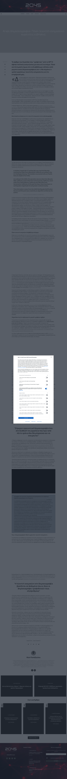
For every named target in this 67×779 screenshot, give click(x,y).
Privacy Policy (39, 421)
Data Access (33, 421)
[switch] (46, 377)
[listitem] (33, 375)
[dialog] (33, 389)
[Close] (52, 357)
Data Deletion (27, 421)
